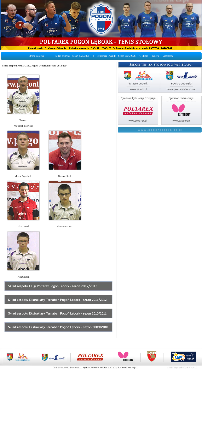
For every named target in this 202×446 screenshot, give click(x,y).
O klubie (143, 55)
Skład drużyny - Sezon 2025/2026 (72, 55)
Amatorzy (168, 55)
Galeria (155, 55)
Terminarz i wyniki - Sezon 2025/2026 (116, 55)
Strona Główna (36, 55)
